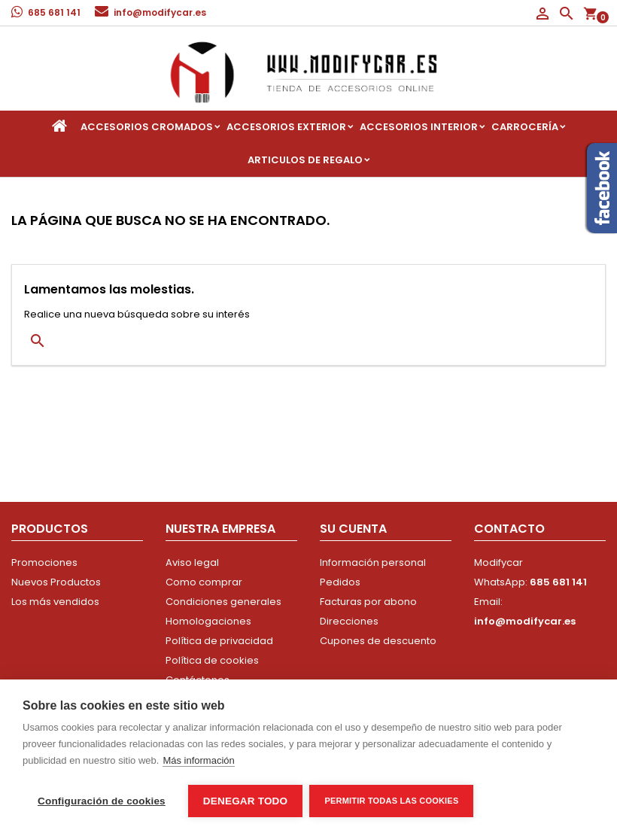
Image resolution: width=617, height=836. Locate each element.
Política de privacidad (219, 641)
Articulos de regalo (305, 160)
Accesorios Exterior (286, 127)
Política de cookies (212, 660)
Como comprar (204, 582)
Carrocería (524, 127)
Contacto (509, 528)
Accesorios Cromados (147, 127)
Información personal (373, 562)
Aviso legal (192, 562)
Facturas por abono (368, 601)
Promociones (44, 562)
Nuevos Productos (56, 582)
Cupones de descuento (378, 641)
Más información (198, 761)
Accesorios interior (419, 127)
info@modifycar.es (160, 12)
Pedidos (340, 582)
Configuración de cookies (102, 801)
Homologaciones (208, 621)
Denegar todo (245, 801)
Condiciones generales (223, 601)
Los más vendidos (55, 601)
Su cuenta (353, 528)
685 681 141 (54, 12)
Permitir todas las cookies (392, 800)
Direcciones (349, 621)
